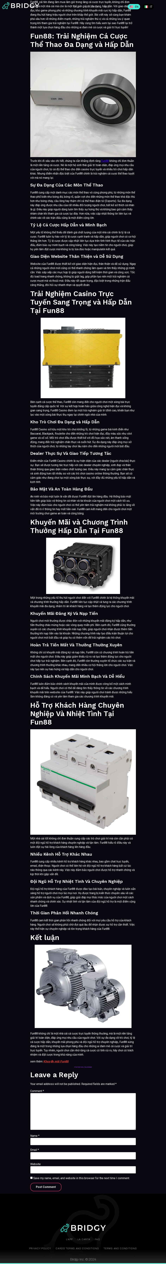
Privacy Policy (35, 1248)
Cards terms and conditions (77, 1248)
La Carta (92, 6)
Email (34, 1150)
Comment (37, 1091)
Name (34, 1135)
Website (35, 1164)
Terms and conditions (124, 1248)
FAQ (99, 1239)
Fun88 (105, 161)
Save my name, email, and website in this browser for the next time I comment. (81, 1178)
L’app (77, 6)
